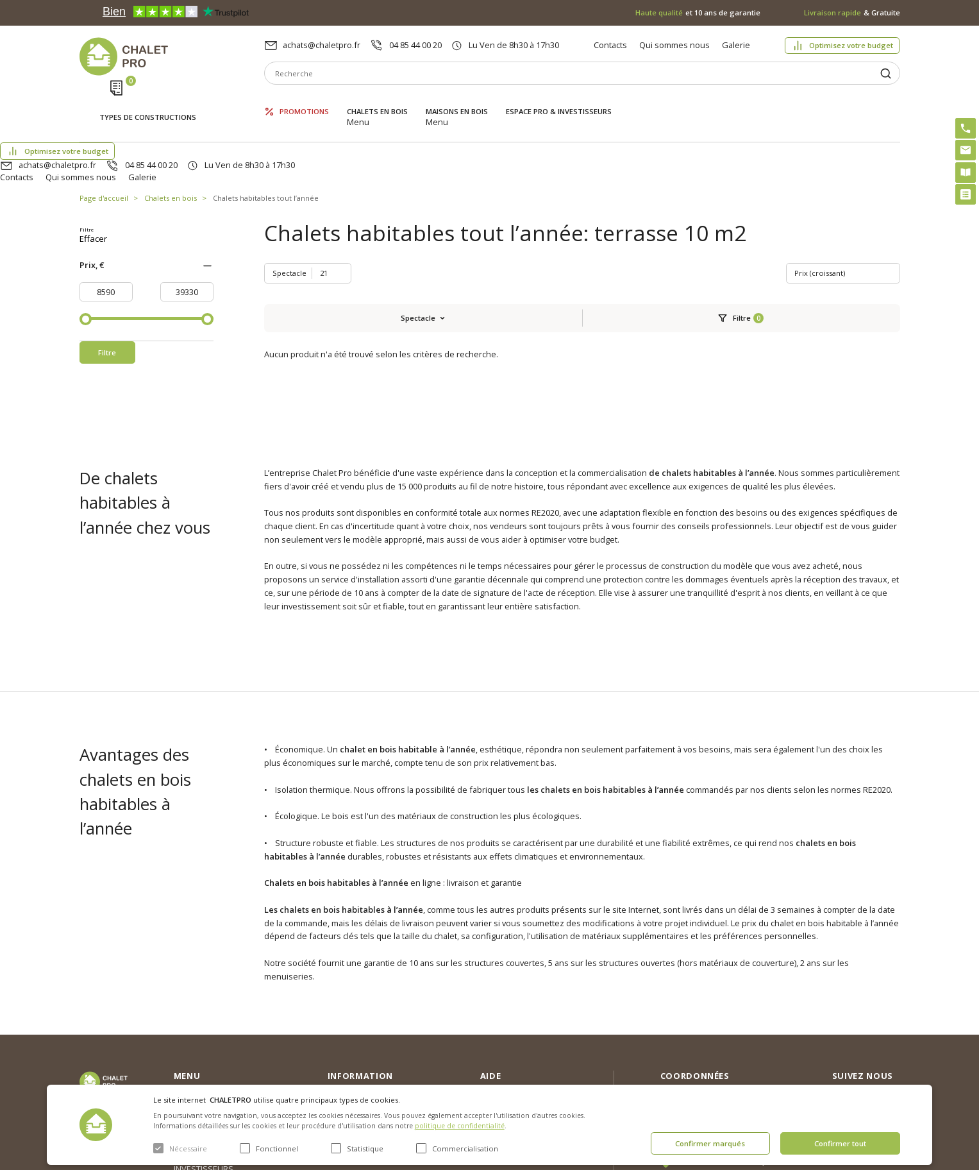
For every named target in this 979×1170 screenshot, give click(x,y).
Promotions (304, 101)
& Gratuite (852, 12)
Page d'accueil (103, 137)
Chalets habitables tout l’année (266, 137)
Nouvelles (347, 1005)
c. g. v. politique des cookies (381, 1066)
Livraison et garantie (366, 1046)
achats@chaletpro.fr (321, 45)
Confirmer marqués (710, 1143)
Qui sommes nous (674, 45)
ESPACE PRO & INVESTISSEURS (559, 101)
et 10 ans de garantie (697, 12)
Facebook (878, 1015)
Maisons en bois (457, 101)
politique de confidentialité (460, 1125)
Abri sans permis (512, 1016)
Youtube (876, 1042)
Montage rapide (510, 1068)
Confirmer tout (840, 1143)
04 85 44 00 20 (415, 45)
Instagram (879, 987)
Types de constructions (147, 102)
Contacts (610, 45)
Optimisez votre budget (851, 45)
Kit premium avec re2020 (512, 1043)
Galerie (736, 45)
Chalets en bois (377, 101)
